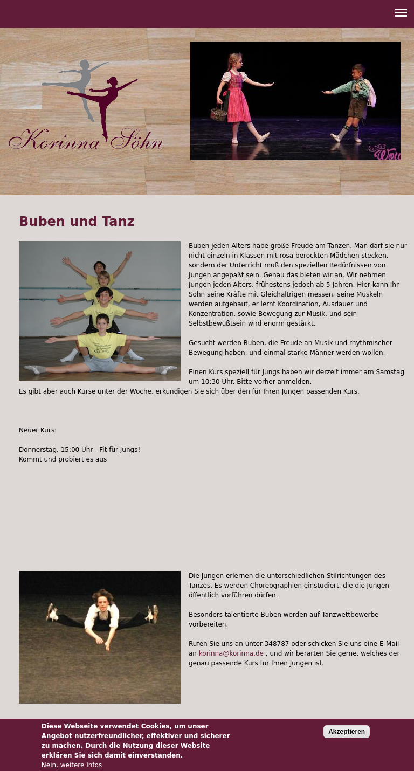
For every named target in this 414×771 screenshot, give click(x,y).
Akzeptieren (346, 734)
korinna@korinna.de (231, 653)
